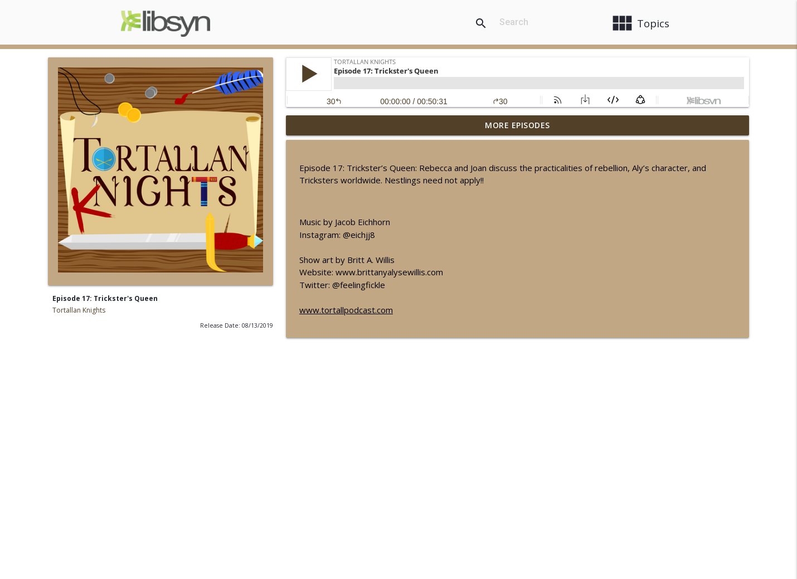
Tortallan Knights (78, 310)
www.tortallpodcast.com (346, 309)
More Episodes (517, 125)
